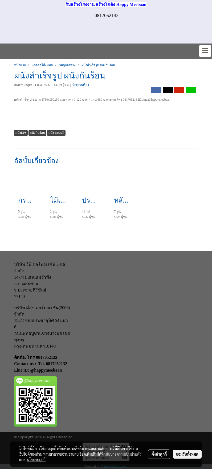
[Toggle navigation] (205, 51)
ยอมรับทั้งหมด (187, 454)
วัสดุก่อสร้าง (80, 85)
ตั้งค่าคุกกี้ (159, 454)
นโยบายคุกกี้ (36, 459)
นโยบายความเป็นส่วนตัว (122, 454)
